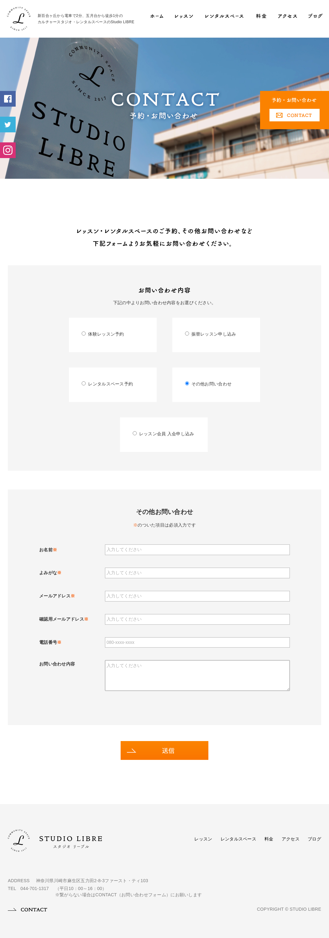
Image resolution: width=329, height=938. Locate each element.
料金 (269, 838)
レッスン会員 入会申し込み (163, 433)
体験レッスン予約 (102, 334)
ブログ (314, 838)
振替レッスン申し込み (210, 334)
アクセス (291, 838)
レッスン (203, 838)
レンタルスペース (238, 838)
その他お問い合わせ (208, 383)
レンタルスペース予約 (107, 383)
